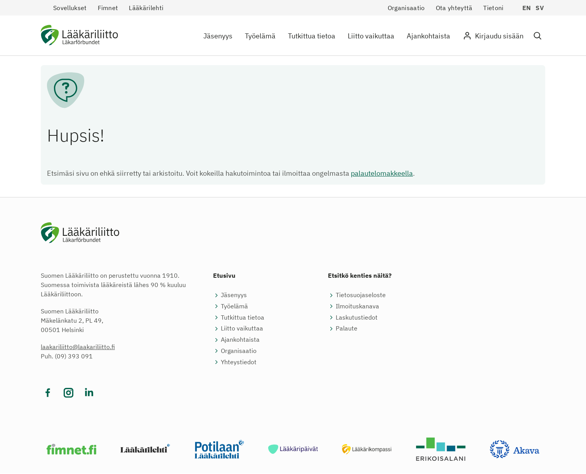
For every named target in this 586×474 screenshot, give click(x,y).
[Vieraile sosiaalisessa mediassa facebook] (48, 393)
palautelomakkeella (382, 173)
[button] (537, 36)
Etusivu (224, 276)
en (526, 8)
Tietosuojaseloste (361, 295)
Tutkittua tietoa (311, 35)
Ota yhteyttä (454, 8)
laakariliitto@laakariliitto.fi (78, 347)
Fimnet (108, 8)
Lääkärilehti (146, 8)
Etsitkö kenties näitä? (360, 276)
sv (540, 8)
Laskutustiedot (357, 318)
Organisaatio (406, 8)
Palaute (346, 329)
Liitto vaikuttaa (371, 35)
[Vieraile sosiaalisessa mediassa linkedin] (89, 393)
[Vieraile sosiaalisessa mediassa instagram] (68, 393)
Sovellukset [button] (70, 8)
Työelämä (260, 35)
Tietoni (493, 8)
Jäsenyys (217, 35)
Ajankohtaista (428, 35)
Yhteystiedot (239, 362)
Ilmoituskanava (357, 307)
